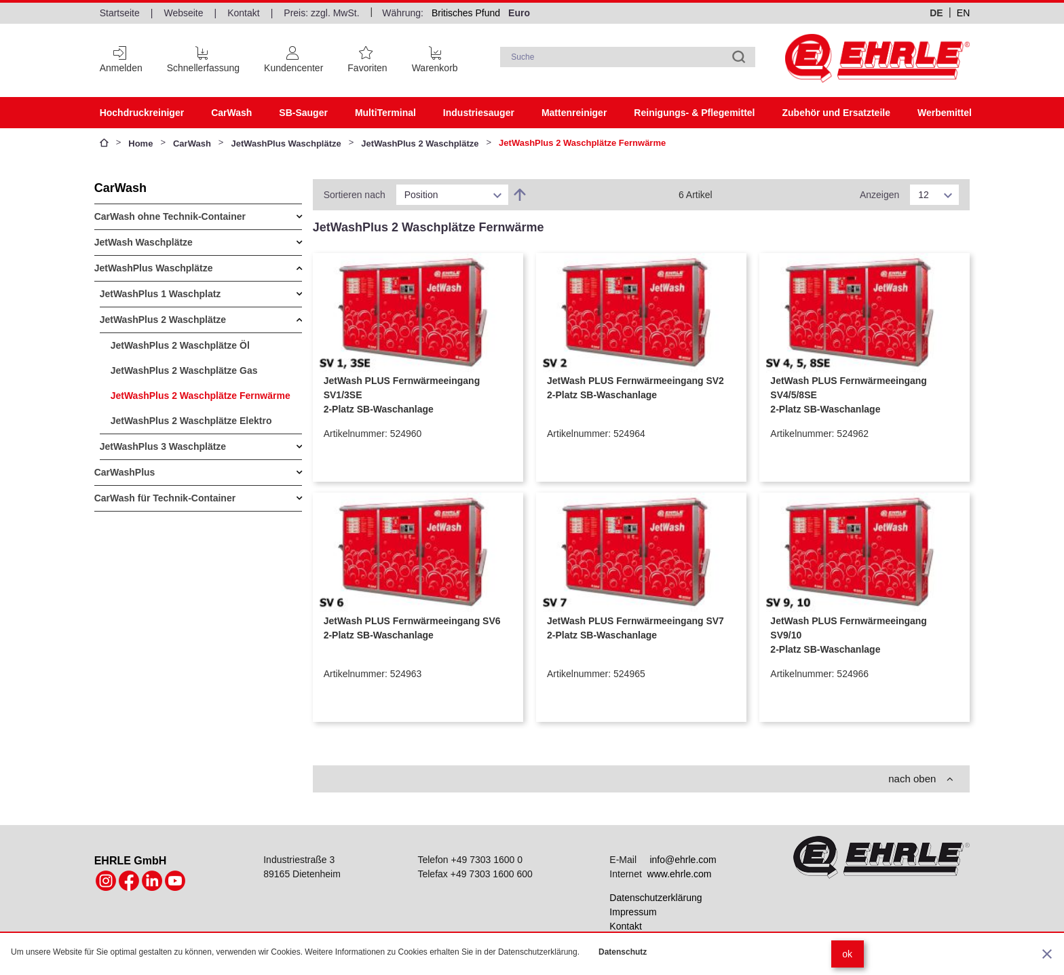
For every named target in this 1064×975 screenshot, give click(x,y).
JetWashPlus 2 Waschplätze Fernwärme (200, 395)
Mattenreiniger (574, 112)
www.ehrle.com (679, 873)
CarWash (231, 112)
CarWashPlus (124, 472)
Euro (519, 12)
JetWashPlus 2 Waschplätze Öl (180, 345)
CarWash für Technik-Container (164, 498)
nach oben (920, 778)
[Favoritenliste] (367, 57)
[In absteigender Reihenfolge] (519, 194)
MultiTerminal (385, 112)
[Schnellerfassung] (203, 57)
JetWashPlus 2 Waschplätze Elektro (191, 420)
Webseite (183, 12)
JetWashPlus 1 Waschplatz (160, 293)
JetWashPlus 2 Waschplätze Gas (184, 370)
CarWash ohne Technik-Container (170, 216)
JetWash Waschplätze (143, 242)
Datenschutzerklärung (655, 897)
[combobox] (627, 57)
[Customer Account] (293, 57)
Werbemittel (944, 112)
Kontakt (243, 12)
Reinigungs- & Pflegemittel (694, 112)
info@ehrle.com (682, 859)
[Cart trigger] (435, 57)
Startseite (120, 12)
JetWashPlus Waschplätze (286, 143)
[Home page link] (877, 58)
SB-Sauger (303, 112)
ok (847, 954)
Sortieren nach (354, 194)
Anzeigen (879, 194)
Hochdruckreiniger (142, 112)
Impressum (632, 911)
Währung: (402, 12)
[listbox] (452, 195)
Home (140, 143)
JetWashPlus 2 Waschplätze (419, 143)
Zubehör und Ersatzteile (836, 112)
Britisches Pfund (466, 12)
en (963, 12)
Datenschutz (622, 952)
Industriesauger (478, 112)
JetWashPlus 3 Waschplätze (163, 446)
